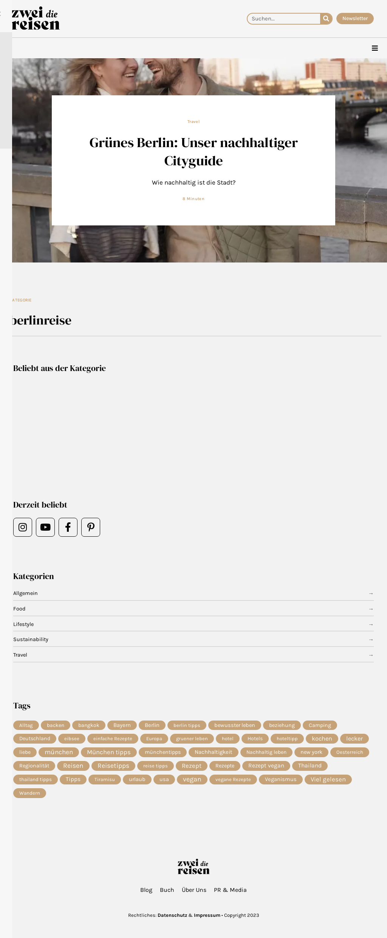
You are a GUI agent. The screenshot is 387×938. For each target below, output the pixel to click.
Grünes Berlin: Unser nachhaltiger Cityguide (194, 151)
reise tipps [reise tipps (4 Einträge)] (155, 767)
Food (19, 609)
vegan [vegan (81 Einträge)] (192, 781)
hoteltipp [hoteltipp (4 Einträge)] (287, 739)
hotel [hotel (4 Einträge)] (228, 739)
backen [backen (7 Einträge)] (55, 725)
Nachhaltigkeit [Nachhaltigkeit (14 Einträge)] (213, 753)
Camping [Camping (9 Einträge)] (320, 725)
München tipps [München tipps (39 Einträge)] (109, 752)
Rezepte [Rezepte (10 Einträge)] (224, 767)
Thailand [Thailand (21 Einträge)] (310, 767)
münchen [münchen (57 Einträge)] (59, 753)
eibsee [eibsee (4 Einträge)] (71, 739)
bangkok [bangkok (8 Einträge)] (88, 725)
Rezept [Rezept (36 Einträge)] (191, 766)
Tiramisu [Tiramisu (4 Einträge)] (104, 781)
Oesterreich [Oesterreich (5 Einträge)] (349, 753)
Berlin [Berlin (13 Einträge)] (152, 725)
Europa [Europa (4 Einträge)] (154, 739)
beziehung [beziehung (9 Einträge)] (282, 725)
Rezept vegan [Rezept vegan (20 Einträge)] (266, 767)
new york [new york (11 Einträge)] (311, 753)
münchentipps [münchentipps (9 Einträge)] (163, 753)
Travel (193, 122)
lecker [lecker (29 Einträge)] (354, 739)
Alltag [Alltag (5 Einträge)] (26, 725)
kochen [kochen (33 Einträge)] (322, 739)
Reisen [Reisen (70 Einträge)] (73, 767)
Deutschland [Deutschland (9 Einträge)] (34, 739)
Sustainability (31, 640)
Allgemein (26, 593)
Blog (146, 889)
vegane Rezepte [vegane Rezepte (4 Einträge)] (233, 781)
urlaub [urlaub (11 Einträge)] (137, 781)
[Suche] (326, 19)
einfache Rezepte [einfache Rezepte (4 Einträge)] (112, 739)
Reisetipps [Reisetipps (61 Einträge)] (113, 767)
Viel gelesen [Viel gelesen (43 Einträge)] (328, 780)
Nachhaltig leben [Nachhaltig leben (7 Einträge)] (266, 753)
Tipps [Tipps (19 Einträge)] (73, 781)
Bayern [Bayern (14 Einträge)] (122, 725)
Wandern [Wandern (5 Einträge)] (29, 795)
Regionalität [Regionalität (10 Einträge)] (34, 767)
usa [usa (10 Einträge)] (164, 781)
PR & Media (230, 889)
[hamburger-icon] (374, 48)
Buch (167, 889)
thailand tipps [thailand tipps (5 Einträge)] (35, 781)
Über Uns (194, 889)
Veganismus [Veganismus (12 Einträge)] (281, 781)
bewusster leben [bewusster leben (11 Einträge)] (234, 725)
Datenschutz (172, 915)
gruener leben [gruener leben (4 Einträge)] (192, 739)
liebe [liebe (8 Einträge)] (25, 753)
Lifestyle (24, 624)
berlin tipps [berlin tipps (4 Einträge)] (186, 725)
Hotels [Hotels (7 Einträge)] (255, 739)
